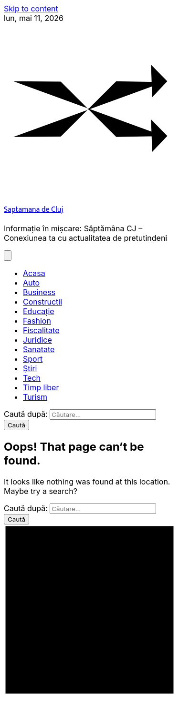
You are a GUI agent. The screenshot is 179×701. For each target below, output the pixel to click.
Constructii (42, 301)
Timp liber (41, 387)
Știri (30, 368)
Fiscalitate (41, 330)
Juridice (37, 340)
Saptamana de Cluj (33, 209)
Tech (32, 378)
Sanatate (38, 349)
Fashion (37, 321)
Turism (35, 397)
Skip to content (31, 8)
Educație (38, 311)
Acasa (34, 273)
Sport (32, 359)
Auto (31, 282)
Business (39, 292)
